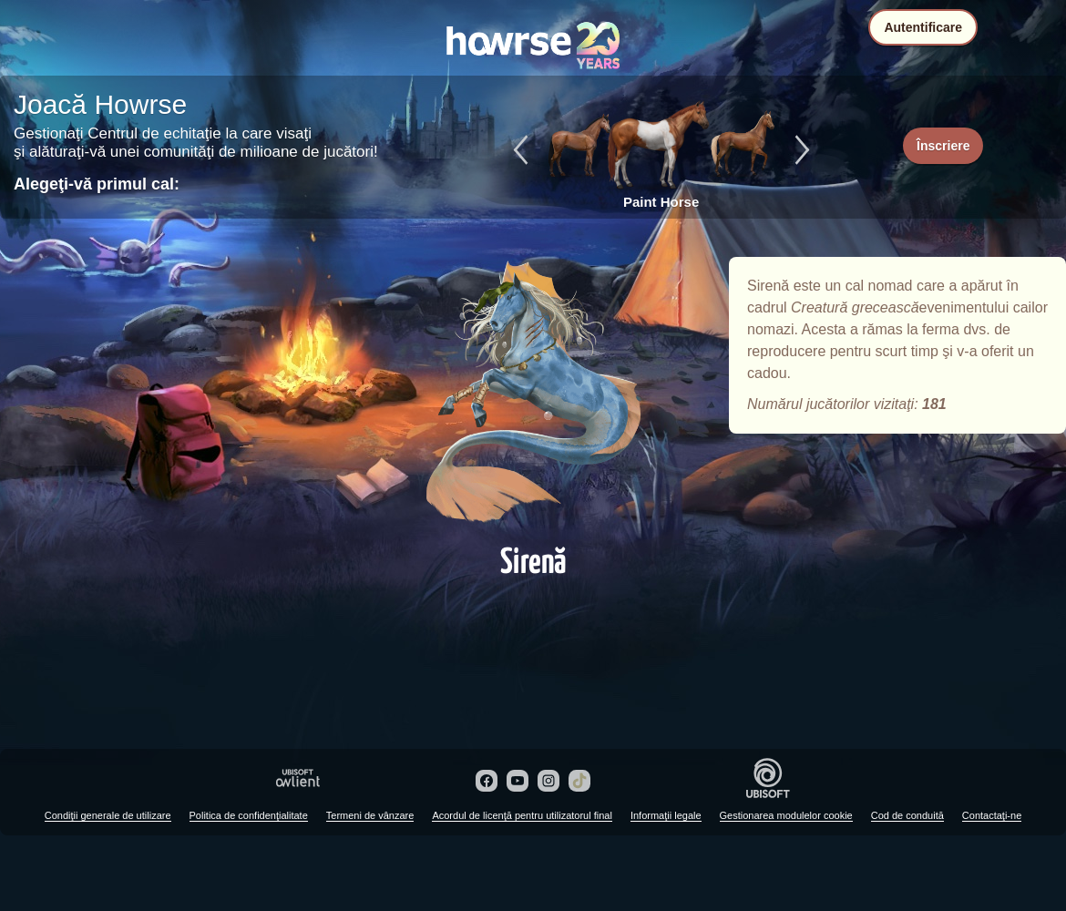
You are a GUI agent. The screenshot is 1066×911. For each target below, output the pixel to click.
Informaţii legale (666, 815)
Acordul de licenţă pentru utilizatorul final (522, 815)
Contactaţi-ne (991, 815)
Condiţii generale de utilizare (108, 815)
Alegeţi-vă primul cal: (96, 184)
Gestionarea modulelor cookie (786, 815)
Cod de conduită (907, 815)
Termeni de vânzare (370, 815)
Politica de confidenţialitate (249, 815)
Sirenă (533, 393)
